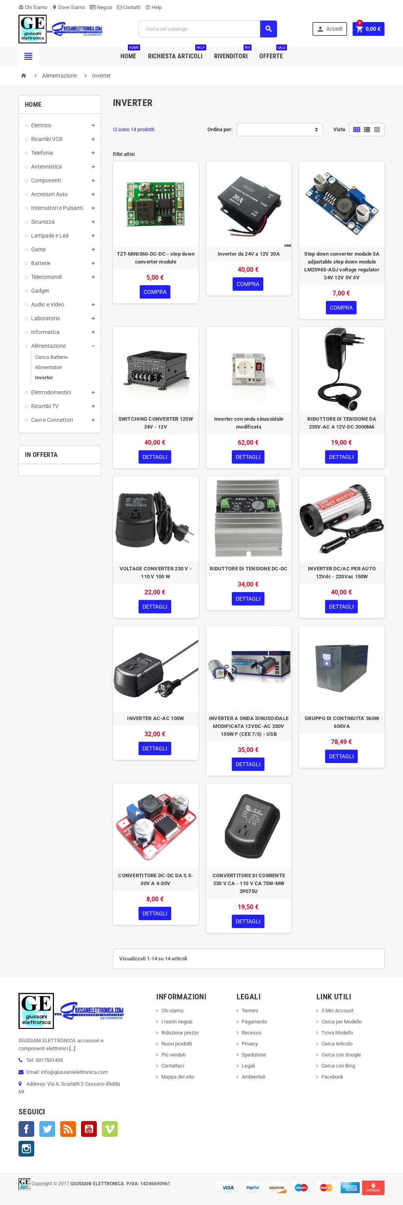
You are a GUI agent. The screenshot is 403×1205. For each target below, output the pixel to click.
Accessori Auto (49, 194)
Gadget (40, 291)
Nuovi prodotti (176, 1044)
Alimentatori (48, 367)
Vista (339, 129)
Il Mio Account (337, 1011)
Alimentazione (48, 346)
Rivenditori (232, 53)
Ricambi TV (45, 406)
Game (38, 249)
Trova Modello (337, 1033)
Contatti (128, 7)
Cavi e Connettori (52, 420)
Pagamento (254, 1022)
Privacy (250, 1044)
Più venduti (173, 1055)
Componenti (46, 180)
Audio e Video (47, 304)
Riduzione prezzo (180, 1033)
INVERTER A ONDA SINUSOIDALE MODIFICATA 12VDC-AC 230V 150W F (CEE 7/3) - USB (248, 726)
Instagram (26, 1149)
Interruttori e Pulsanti (57, 208)
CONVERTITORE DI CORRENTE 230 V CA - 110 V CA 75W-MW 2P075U (249, 883)
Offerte (273, 53)
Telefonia (42, 153)
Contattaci (172, 1066)
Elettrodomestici (51, 392)
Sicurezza (43, 222)
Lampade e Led (49, 235)
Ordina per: (220, 129)
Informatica (45, 332)
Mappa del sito (177, 1077)
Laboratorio (45, 318)
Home (130, 53)
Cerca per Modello (342, 1022)
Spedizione (254, 1055)
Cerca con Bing (338, 1066)
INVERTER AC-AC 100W (155, 718)
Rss (68, 1129)
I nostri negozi (176, 1022)
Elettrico (41, 125)
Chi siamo (172, 1011)
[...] (71, 1048)
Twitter (47, 1129)
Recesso (251, 1033)
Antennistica (46, 166)
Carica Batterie (51, 357)
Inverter (44, 378)
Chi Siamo (32, 7)
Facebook (26, 1129)
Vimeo (110, 1129)
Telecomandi (46, 277)
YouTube (89, 1129)
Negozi (101, 7)
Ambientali (253, 1077)
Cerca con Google (341, 1055)
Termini (250, 1011)
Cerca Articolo (337, 1044)
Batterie (40, 263)
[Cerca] (208, 28)
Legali (248, 1066)
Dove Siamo (68, 7)
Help (153, 7)
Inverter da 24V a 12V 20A (249, 254)
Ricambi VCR (47, 139)
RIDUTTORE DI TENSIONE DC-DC (248, 569)
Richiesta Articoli (177, 53)
